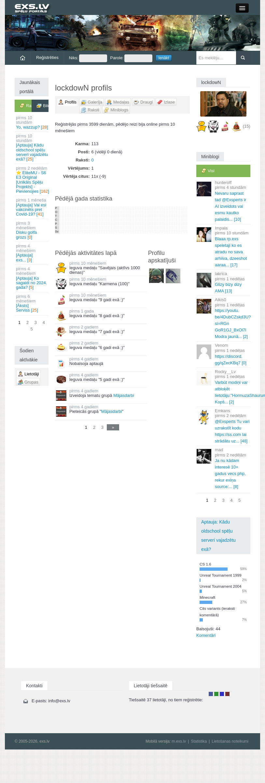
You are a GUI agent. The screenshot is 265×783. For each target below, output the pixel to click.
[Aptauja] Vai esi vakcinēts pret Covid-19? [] (32, 207)
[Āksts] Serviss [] (32, 303)
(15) (246, 126)
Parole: (131, 58)
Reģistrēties (47, 57)
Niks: (88, 58)
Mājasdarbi (123, 395)
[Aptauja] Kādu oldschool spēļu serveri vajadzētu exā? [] (32, 147)
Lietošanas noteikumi (230, 741)
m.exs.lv (179, 741)
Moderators (221, 694)
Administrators (227, 694)
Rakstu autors (216, 694)
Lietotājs (210, 694)
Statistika (199, 741)
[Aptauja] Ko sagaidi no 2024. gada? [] (32, 278)
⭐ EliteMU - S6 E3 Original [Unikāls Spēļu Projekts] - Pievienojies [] (32, 180)
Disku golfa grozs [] (32, 230)
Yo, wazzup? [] (32, 122)
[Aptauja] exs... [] (32, 253)
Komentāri (206, 635)
